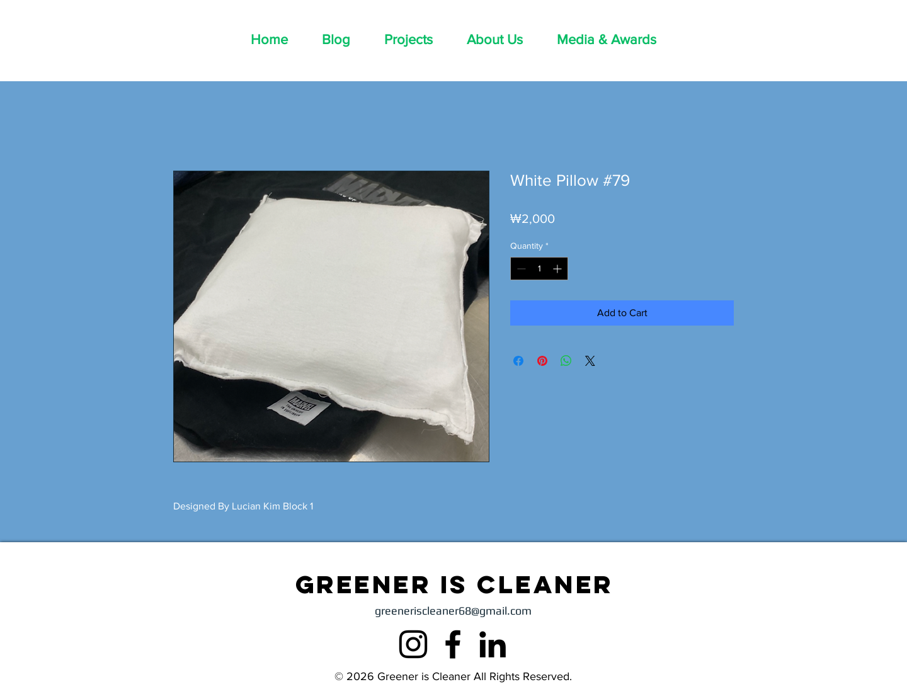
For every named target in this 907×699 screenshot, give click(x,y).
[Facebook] (453, 644)
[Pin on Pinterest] (542, 360)
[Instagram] (413, 644)
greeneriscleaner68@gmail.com (453, 610)
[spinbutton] (539, 269)
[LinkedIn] (492, 644)
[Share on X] (590, 360)
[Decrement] (520, 269)
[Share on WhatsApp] (566, 360)
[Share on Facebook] (518, 360)
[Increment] (558, 269)
